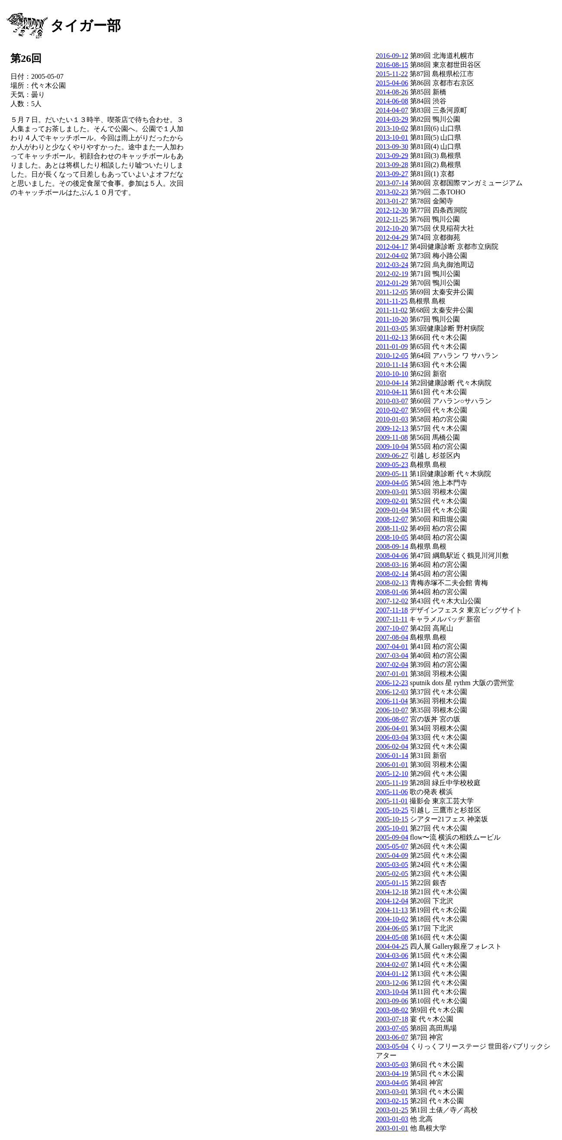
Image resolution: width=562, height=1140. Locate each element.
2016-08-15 (392, 64)
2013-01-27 (392, 201)
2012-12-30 (392, 210)
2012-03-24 (392, 264)
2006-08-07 (392, 719)
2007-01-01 (392, 673)
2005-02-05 (392, 873)
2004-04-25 (392, 946)
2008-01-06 (392, 592)
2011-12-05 (392, 292)
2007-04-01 (392, 646)
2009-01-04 (392, 510)
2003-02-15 (392, 1101)
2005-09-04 (392, 837)
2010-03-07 (392, 401)
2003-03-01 (392, 1091)
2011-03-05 (392, 328)
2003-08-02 (392, 1010)
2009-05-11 (392, 473)
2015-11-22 (392, 73)
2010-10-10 (392, 373)
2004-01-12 (392, 973)
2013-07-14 (392, 183)
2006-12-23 (392, 682)
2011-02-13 (392, 337)
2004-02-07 (392, 964)
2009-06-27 (392, 455)
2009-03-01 (392, 492)
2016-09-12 (392, 55)
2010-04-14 (392, 382)
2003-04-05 (392, 1082)
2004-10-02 (392, 919)
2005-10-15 (392, 819)
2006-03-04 (392, 737)
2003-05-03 (392, 1064)
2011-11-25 (391, 301)
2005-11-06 (392, 791)
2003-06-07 (392, 1037)
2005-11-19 (392, 782)
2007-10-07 (392, 628)
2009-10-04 (392, 446)
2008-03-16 (392, 564)
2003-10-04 (392, 991)
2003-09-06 (392, 1001)
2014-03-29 (392, 119)
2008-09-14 (392, 546)
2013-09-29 (392, 155)
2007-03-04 (392, 655)
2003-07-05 (392, 1028)
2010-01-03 (392, 419)
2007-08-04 (392, 637)
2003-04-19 (392, 1073)
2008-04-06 (392, 555)
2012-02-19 (392, 273)
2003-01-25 (392, 1110)
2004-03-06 (392, 955)
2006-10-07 (392, 710)
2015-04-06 (392, 83)
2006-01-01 (392, 764)
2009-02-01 (392, 501)
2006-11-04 (392, 701)
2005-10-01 (392, 828)
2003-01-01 (392, 1128)
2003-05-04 (392, 1046)
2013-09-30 (392, 146)
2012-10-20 (392, 228)
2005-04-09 (392, 855)
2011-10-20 (392, 319)
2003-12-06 (392, 982)
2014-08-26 (392, 92)
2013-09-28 (392, 164)
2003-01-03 (392, 1119)
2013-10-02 (392, 128)
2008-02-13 (392, 582)
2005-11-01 (392, 801)
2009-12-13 (392, 428)
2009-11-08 (392, 437)
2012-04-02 (392, 255)
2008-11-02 (392, 528)
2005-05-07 (392, 846)
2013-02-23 (392, 192)
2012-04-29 (392, 237)
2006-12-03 (392, 692)
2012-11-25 (392, 219)
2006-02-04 (392, 746)
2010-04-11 (392, 392)
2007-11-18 (392, 610)
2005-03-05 (392, 864)
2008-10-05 (392, 537)
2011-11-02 (391, 310)
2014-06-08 (392, 101)
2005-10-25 (392, 810)
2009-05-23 (392, 464)
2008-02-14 (392, 573)
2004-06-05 (392, 928)
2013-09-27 (392, 173)
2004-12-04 (392, 901)
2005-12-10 (392, 773)
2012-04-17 (392, 246)
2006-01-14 (392, 755)
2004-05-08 (392, 937)
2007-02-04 (392, 664)
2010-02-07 (392, 410)
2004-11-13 (392, 910)
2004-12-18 (392, 891)
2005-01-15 (392, 882)
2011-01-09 (392, 346)
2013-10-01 (392, 137)
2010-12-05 (392, 355)
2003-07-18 (392, 1019)
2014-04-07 (392, 110)
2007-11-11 (391, 619)
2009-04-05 (392, 482)
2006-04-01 (392, 728)
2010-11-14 (392, 364)
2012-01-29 (392, 283)
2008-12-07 (392, 519)
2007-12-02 (392, 601)
